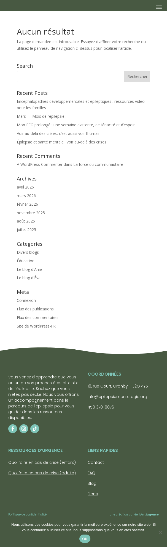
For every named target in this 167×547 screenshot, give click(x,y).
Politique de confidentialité (27, 514)
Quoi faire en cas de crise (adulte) (42, 473)
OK (84, 539)
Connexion (26, 300)
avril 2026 (25, 187)
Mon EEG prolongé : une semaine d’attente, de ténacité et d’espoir (76, 124)
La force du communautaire (98, 164)
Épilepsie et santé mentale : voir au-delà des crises (62, 142)
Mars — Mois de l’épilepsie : (41, 116)
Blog (92, 483)
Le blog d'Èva (29, 277)
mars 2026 (26, 195)
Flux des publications (35, 309)
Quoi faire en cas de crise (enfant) (42, 462)
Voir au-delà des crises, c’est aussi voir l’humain (59, 133)
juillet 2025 (26, 229)
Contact (96, 462)
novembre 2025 (31, 212)
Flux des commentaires (37, 317)
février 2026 (27, 204)
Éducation (25, 260)
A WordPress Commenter (40, 164)
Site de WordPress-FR (36, 326)
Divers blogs (28, 252)
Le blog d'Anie (29, 269)
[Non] (160, 532)
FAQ (91, 473)
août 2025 (26, 221)
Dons (93, 494)
